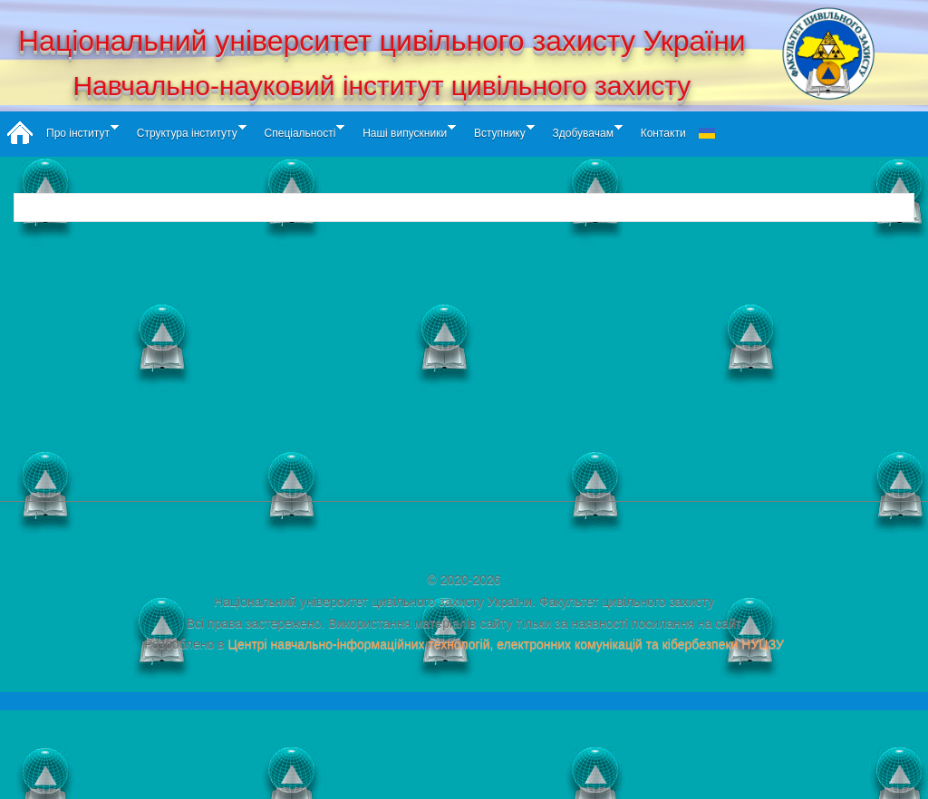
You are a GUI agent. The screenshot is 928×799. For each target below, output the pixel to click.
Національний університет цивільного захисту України (382, 40)
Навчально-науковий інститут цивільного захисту (381, 86)
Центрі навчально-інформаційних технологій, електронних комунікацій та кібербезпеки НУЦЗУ (506, 644)
